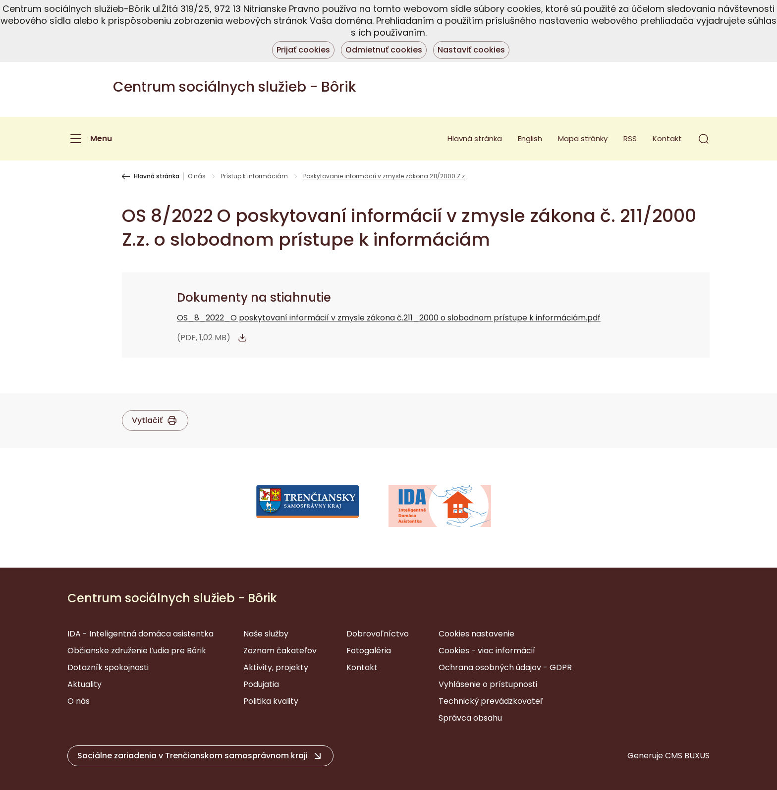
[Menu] (89, 139)
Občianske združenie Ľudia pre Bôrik (136, 650)
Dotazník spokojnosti (108, 667)
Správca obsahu (470, 718)
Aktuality (84, 684)
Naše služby (265, 633)
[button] (704, 139)
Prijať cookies (303, 49)
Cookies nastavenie (476, 633)
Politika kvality (270, 701)
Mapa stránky (583, 138)
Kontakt (667, 138)
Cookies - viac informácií (487, 650)
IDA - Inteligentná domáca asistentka (140, 633)
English (530, 138)
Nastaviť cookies (471, 49)
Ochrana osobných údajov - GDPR (505, 667)
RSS (630, 138)
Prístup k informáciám (254, 176)
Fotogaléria (368, 650)
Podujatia (261, 684)
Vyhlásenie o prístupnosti (488, 684)
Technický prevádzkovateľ (491, 701)
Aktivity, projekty (275, 667)
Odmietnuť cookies (383, 49)
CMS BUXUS (687, 755)
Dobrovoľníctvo (377, 633)
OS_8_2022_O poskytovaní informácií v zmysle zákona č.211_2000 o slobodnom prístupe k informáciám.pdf (389, 317)
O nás (197, 176)
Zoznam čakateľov (280, 650)
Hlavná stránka (474, 138)
